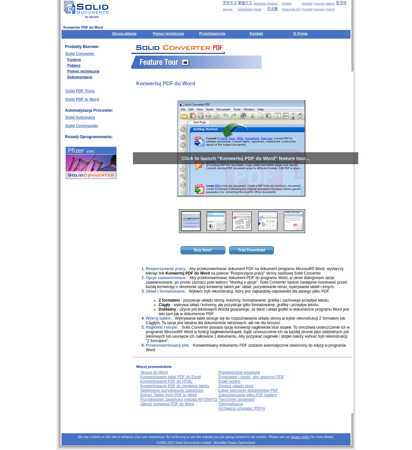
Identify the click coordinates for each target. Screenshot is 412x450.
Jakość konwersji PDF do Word (167, 404)
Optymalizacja (231, 404)
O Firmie (301, 33)
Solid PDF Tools (80, 91)
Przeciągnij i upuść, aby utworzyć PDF (251, 377)
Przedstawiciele (212, 33)
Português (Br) (291, 9)
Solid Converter (79, 54)
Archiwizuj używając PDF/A (242, 408)
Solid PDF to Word (82, 99)
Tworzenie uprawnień (237, 399)
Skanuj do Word (154, 372)
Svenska (319, 9)
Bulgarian (260, 3)
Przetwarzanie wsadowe (239, 372)
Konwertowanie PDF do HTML (166, 381)
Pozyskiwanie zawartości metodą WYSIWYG (178, 399)
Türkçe (330, 9)
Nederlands (245, 9)
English (287, 3)
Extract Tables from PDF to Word (168, 395)
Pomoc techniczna (168, 33)
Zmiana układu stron (236, 386)
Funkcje (74, 59)
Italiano (330, 3)
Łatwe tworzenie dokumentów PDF (248, 390)
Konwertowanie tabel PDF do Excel (170, 377)
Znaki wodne (229, 381)
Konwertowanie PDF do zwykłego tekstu (174, 386)
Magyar (227, 9)
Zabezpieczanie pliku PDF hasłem (248, 395)
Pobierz (73, 65)
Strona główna (124, 33)
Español (307, 3)
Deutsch (272, 3)
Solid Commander (81, 126)
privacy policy (300, 437)
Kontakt (256, 33)
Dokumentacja (79, 77)
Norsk (257, 9)
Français (319, 3)
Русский (307, 9)
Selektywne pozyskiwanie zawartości (171, 390)
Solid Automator (80, 117)
